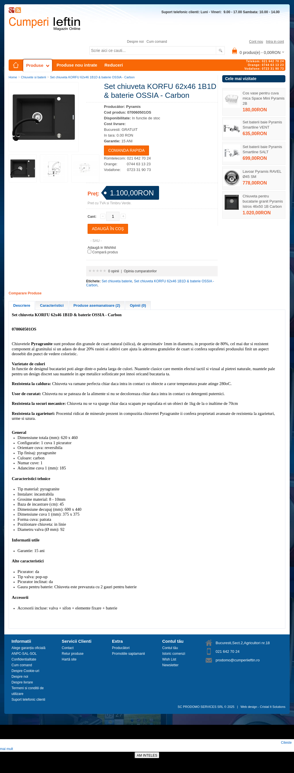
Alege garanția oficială (28, 648)
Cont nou (256, 42)
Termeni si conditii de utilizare (27, 691)
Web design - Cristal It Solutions (263, 706)
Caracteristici (51, 305)
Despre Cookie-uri (25, 671)
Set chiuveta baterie (117, 281)
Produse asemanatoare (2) (97, 305)
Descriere (21, 305)
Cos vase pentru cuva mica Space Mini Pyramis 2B (264, 98)
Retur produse (73, 654)
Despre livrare (22, 682)
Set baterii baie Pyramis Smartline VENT (262, 124)
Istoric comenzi (173, 654)
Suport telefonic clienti (28, 700)
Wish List (169, 659)
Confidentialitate (23, 659)
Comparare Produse (25, 293)
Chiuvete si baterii (33, 77)
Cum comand (156, 42)
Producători (120, 648)
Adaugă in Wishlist (102, 248)
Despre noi (135, 42)
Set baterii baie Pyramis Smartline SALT (262, 149)
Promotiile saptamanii (128, 654)
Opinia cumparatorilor (140, 271)
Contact (68, 648)
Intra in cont (275, 42)
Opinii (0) (138, 305)
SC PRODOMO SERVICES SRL (200, 706)
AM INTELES (147, 755)
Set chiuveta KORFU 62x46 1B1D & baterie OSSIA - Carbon (92, 77)
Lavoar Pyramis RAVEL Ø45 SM (262, 174)
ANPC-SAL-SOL (24, 654)
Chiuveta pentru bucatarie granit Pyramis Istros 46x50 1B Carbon (263, 201)
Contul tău (170, 648)
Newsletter (170, 665)
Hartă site (69, 659)
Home (13, 77)
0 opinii (113, 271)
